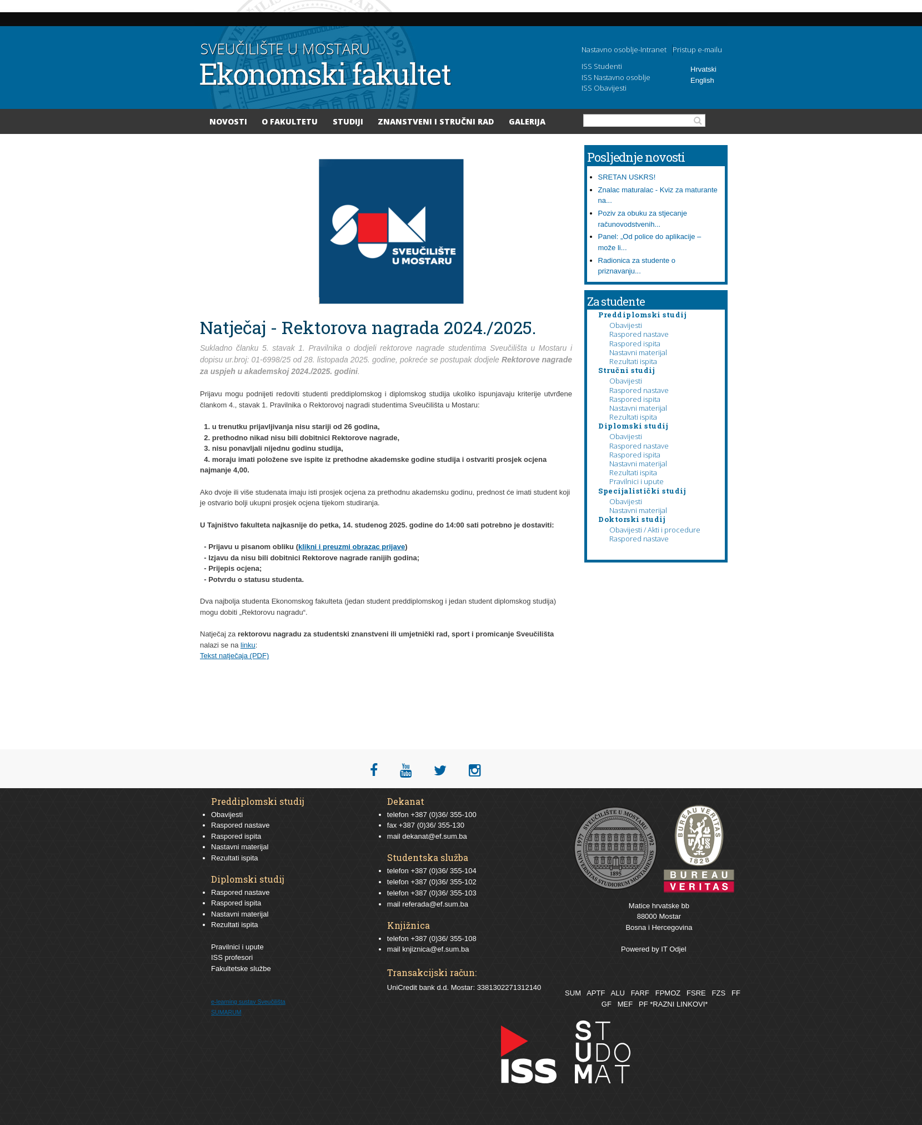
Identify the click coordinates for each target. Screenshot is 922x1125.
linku (247, 645)
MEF (625, 1004)
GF (607, 1004)
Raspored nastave (639, 334)
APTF (596, 993)
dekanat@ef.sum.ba (434, 836)
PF (643, 1004)
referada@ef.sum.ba (435, 904)
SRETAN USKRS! (627, 177)
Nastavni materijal (638, 352)
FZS (719, 993)
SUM (573, 993)
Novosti (228, 121)
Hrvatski (703, 69)
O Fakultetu (290, 121)
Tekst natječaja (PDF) (234, 655)
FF (735, 993)
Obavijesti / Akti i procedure (654, 530)
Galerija (527, 121)
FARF (640, 993)
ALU (617, 993)
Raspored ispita (634, 344)
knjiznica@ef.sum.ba (435, 949)
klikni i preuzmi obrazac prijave (351, 546)
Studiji (348, 121)
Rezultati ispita (633, 361)
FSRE (696, 993)
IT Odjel (673, 949)
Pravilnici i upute (636, 481)
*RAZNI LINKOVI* (679, 1004)
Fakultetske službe (241, 968)
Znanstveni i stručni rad (436, 121)
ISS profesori (232, 957)
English (702, 80)
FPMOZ (668, 993)
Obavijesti (625, 325)
